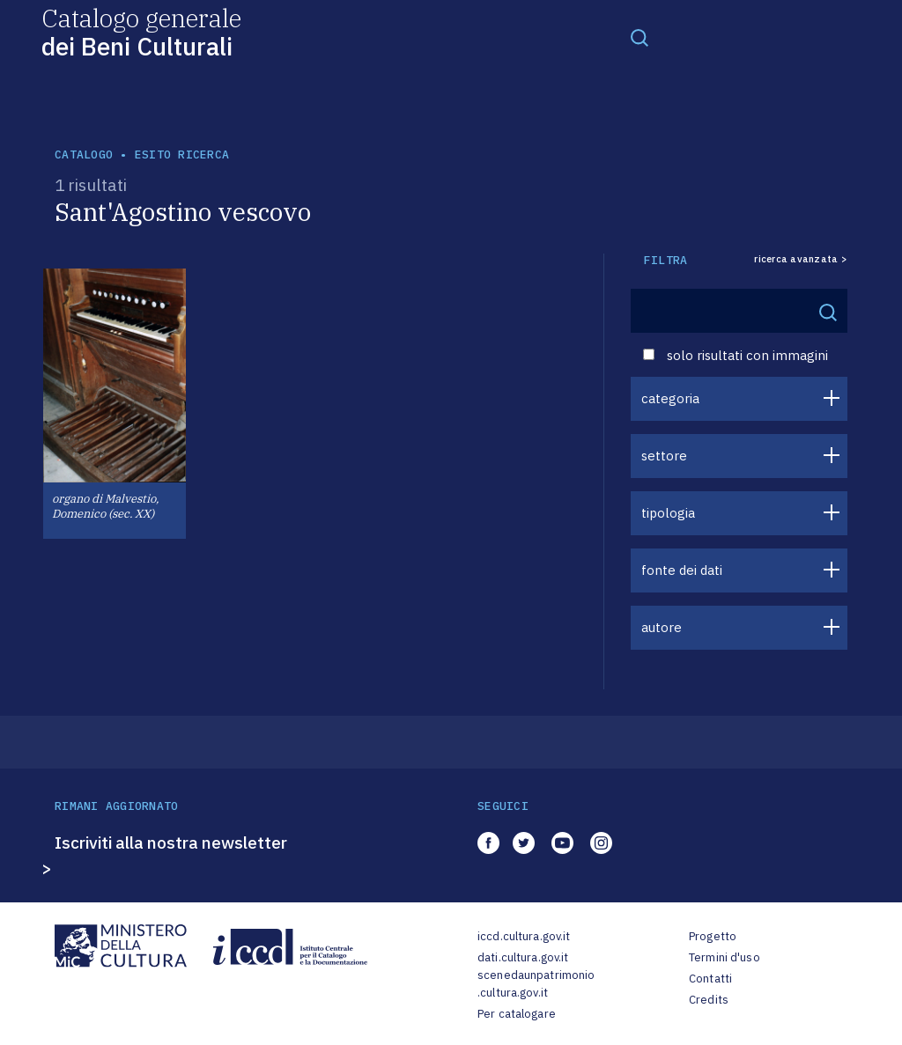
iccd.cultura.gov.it (523, 936)
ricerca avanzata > (800, 259)
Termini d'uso (724, 957)
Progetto (712, 936)
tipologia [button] (668, 512)
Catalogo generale (141, 31)
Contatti (710, 978)
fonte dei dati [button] (681, 570)
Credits (708, 999)
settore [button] (664, 455)
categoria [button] (670, 398)
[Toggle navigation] (639, 37)
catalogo (84, 154)
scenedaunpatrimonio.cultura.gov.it (536, 984)
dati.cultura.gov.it (522, 957)
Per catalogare (516, 1013)
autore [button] (661, 627)
